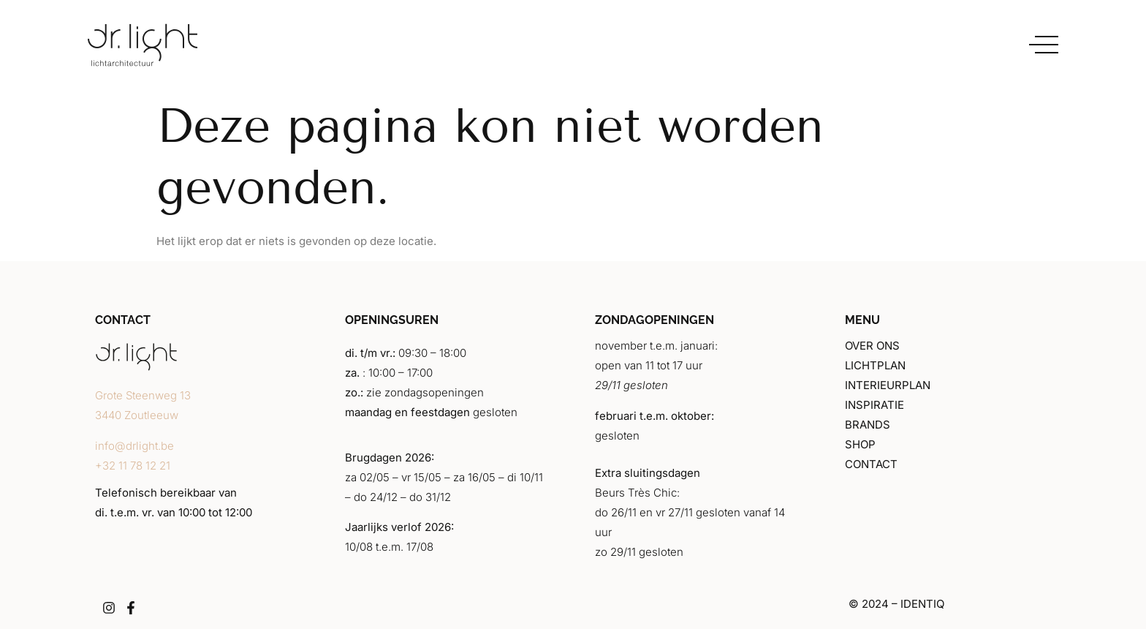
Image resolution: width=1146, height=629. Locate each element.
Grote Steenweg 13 (143, 395)
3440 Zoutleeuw (136, 415)
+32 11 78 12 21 (132, 465)
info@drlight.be (134, 446)
